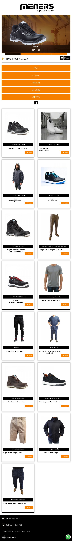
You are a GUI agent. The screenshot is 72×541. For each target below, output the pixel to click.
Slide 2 (28, 54)
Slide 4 (59, 54)
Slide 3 (43, 54)
